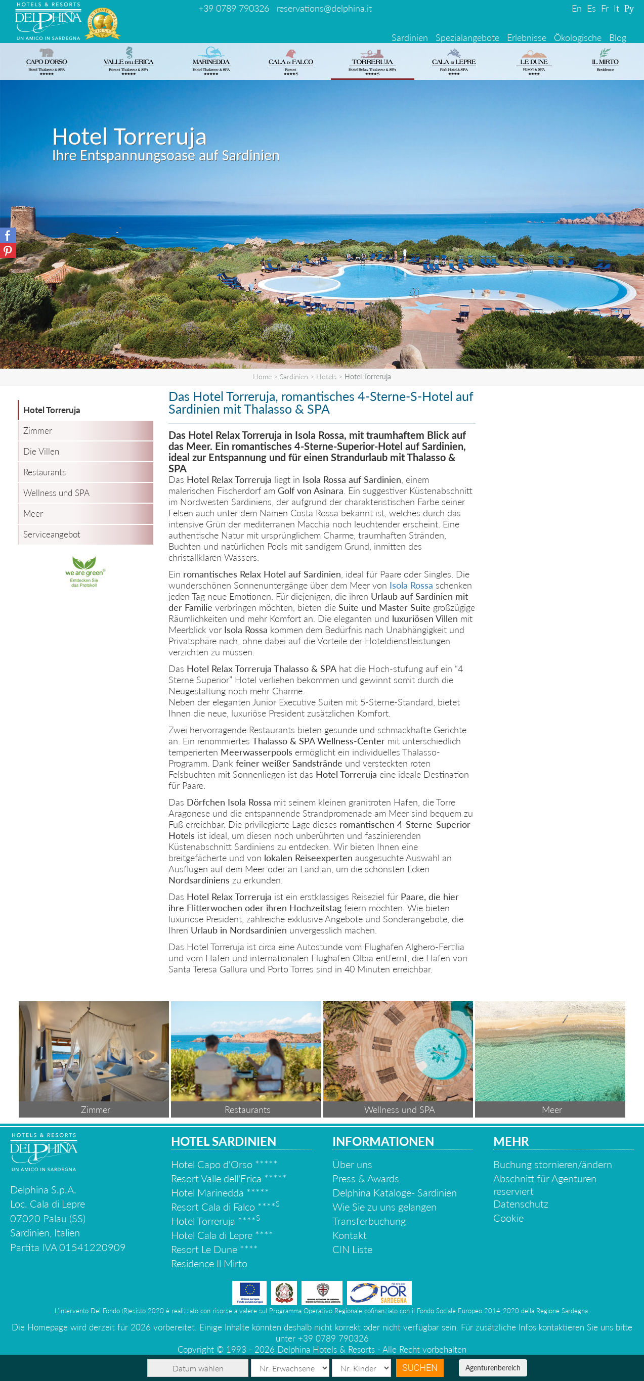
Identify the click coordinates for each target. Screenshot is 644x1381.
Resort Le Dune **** (214, 1249)
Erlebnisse (526, 37)
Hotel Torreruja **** (215, 1221)
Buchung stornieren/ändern (552, 1164)
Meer (33, 513)
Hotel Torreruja (51, 410)
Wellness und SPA (56, 492)
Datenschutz (520, 1203)
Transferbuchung (369, 1221)
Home (262, 376)
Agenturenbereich (493, 1367)
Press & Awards (365, 1178)
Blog (617, 37)
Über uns (352, 1164)
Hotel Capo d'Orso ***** (224, 1164)
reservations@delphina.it (324, 8)
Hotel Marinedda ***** (220, 1192)
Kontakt (349, 1235)
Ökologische (578, 37)
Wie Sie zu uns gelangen (384, 1206)
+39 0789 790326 (233, 8)
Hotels (326, 376)
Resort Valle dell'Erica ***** (229, 1178)
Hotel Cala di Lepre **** (222, 1235)
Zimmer (37, 430)
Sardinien (410, 37)
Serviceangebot (51, 534)
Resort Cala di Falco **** (225, 1206)
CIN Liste (352, 1249)
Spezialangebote (467, 37)
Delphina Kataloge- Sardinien (394, 1192)
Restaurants (44, 472)
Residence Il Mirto (209, 1263)
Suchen (420, 1367)
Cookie (508, 1218)
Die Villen (41, 451)
